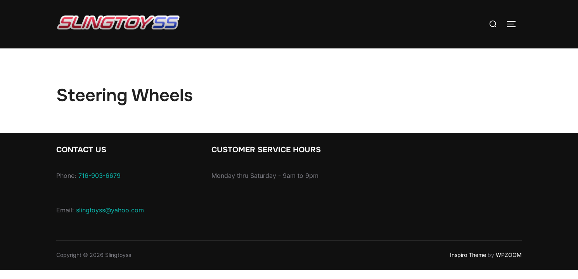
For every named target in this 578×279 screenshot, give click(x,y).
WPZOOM (509, 254)
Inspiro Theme (468, 254)
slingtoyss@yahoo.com (110, 210)
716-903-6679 (99, 175)
